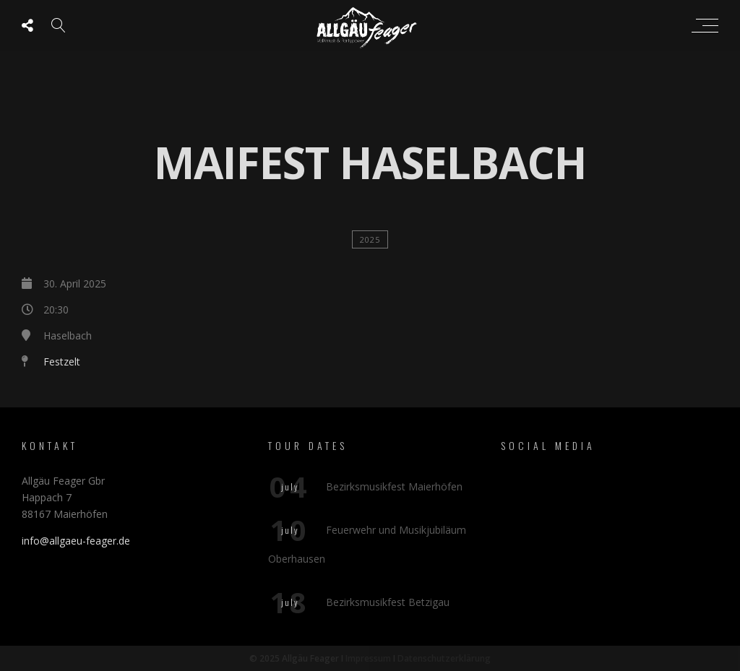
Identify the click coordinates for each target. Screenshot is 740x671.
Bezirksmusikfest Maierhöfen (394, 486)
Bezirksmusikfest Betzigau (387, 602)
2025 (370, 239)
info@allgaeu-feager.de (76, 540)
